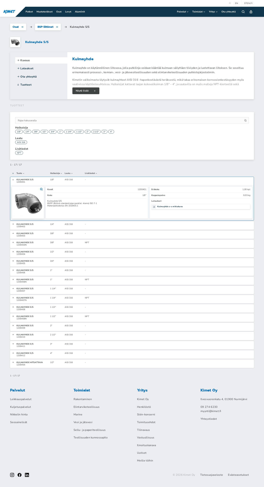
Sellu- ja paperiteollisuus (90, 430)
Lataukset (25, 68)
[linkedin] (27, 475)
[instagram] (12, 475)
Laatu (69, 173)
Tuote (20, 173)
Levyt (68, 11)
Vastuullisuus (145, 437)
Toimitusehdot (146, 422)
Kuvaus (23, 60)
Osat (58, 11)
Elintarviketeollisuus (87, 407)
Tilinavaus (143, 430)
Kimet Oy (143, 399)
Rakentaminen (83, 399)
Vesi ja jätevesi (83, 422)
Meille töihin (145, 460)
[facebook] (20, 475)
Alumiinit (80, 11)
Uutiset (141, 453)
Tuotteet (24, 85)
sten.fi (248, 3)
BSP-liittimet (48, 27)
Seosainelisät (18, 422)
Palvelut (183, 11)
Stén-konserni (146, 414)
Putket (29, 11)
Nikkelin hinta (18, 414)
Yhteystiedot (209, 419)
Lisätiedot (91, 173)
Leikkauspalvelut (20, 399)
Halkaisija (56, 173)
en (236, 3)
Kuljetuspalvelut (20, 407)
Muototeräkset (45, 11)
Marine (78, 414)
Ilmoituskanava (146, 445)
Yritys (213, 11)
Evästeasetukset (238, 474)
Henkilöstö (144, 407)
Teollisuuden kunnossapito (91, 437)
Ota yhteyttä (228, 11)
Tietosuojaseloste (211, 474)
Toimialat (199, 11)
